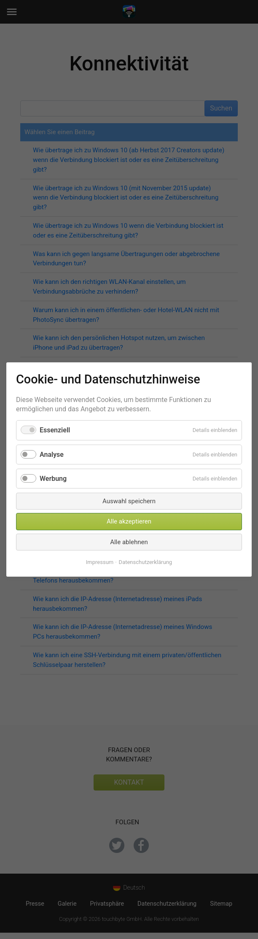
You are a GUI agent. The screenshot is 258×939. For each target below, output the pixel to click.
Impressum (99, 562)
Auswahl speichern (129, 501)
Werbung (53, 479)
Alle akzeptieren (129, 521)
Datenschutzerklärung (145, 562)
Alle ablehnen (129, 542)
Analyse (52, 454)
